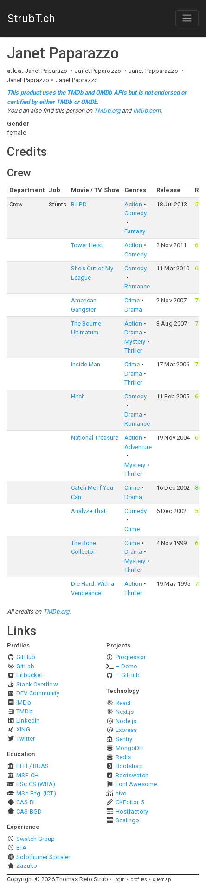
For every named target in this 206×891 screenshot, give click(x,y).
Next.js (125, 711)
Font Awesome (136, 784)
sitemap (162, 880)
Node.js (126, 721)
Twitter (25, 738)
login (119, 880)
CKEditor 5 (130, 802)
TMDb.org (107, 110)
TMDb (24, 711)
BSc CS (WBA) (35, 784)
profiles (138, 880)
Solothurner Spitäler (43, 856)
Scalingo (128, 820)
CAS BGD (29, 811)
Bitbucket (29, 675)
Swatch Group (35, 838)
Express (126, 729)
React (123, 702)
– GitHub (128, 675)
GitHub (25, 657)
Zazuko (26, 865)
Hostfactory (132, 811)
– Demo (127, 666)
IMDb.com (147, 110)
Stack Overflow (37, 684)
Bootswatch (132, 775)
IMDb (23, 702)
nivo (121, 793)
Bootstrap (129, 766)
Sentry (124, 739)
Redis (123, 757)
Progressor (131, 657)
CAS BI (25, 802)
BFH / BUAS (32, 766)
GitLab (25, 666)
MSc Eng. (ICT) (36, 793)
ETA (21, 847)
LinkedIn (27, 720)
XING (23, 729)
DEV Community (37, 693)
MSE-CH (27, 775)
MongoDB (129, 747)
